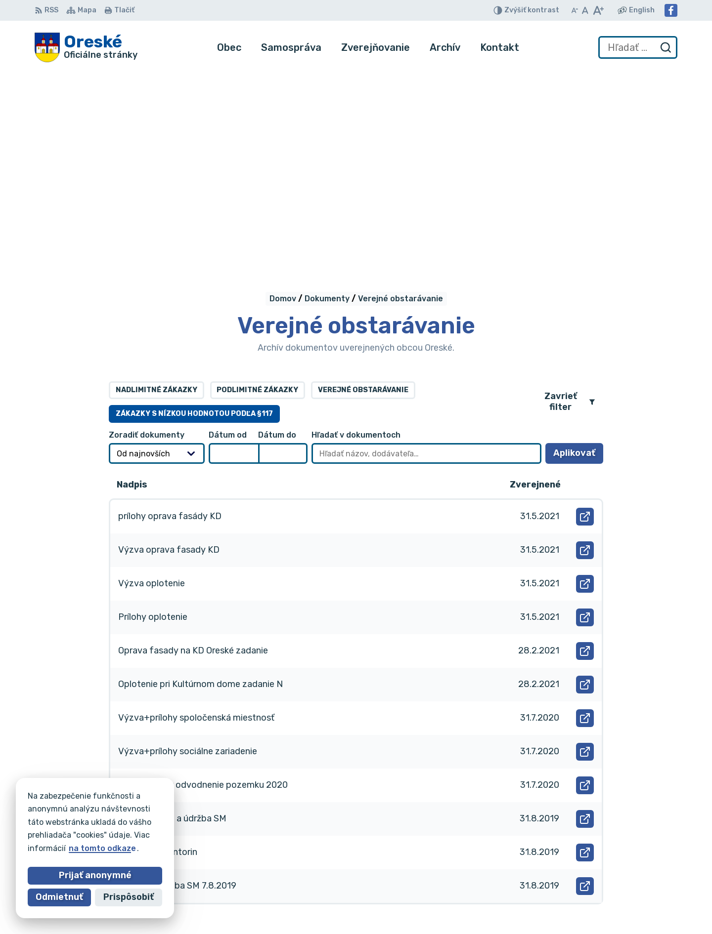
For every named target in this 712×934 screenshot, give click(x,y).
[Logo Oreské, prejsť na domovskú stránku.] (86, 47)
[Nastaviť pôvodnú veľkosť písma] (585, 10)
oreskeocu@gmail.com (575, 888)
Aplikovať (578, 258)
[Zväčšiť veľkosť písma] (598, 10)
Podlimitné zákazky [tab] (257, 192)
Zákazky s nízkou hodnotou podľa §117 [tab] (194, 215)
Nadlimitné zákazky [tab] (156, 192)
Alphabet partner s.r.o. (180, 811)
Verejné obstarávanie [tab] (363, 192)
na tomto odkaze (102, 848)
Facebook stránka (567, 899)
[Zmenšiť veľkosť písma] (574, 10)
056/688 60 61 (561, 877)
